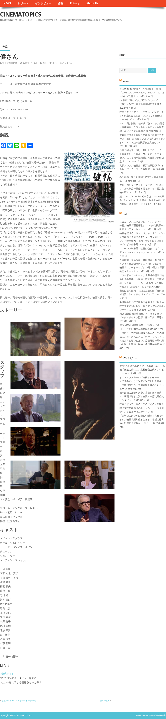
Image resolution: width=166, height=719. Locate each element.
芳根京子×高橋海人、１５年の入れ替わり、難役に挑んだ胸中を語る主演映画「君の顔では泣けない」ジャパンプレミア (142, 290)
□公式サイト (7, 673)
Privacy (75, 3)
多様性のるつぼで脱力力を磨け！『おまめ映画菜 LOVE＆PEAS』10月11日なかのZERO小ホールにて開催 (142, 306)
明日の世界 (105, 700)
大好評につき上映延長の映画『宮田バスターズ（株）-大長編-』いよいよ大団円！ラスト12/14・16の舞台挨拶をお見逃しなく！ (142, 138)
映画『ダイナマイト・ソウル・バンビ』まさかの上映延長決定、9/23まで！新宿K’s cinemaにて (142, 115)
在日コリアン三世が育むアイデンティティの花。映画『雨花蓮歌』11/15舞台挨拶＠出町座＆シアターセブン (142, 225)
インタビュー (43, 3)
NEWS (7, 3)
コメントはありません (62, 62)
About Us (92, 3)
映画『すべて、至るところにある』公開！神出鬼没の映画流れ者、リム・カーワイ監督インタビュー (142, 408)
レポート (23, 3)
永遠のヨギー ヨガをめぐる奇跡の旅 (19, 700)
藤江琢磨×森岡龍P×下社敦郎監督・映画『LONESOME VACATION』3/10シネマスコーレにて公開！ (142, 92)
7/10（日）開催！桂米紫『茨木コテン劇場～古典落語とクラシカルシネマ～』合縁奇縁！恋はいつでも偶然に (142, 127)
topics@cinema (9, 62)
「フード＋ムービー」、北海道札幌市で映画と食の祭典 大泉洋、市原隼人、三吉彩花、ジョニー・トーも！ (142, 279)
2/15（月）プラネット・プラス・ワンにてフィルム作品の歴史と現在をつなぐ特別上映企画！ (142, 188)
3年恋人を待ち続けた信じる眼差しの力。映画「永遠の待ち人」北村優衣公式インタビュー (142, 369)
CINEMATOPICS (20, 14)
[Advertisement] (102, 31)
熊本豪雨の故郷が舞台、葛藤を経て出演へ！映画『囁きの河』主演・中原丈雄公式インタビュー (142, 396)
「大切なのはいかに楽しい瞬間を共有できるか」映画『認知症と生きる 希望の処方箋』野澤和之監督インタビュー (142, 419)
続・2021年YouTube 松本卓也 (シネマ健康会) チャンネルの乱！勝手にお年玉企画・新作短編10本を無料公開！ (142, 200)
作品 (60, 3)
